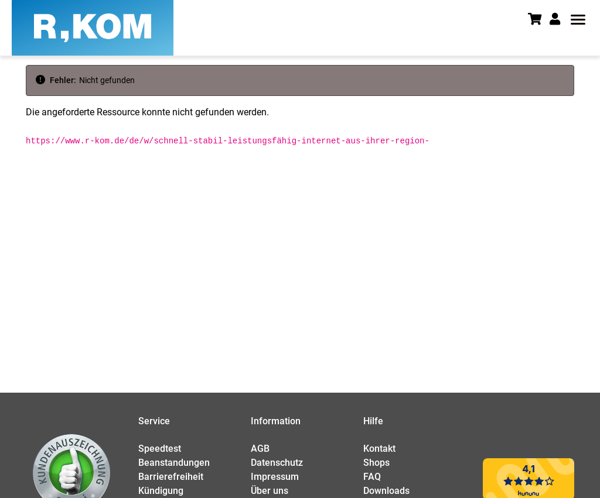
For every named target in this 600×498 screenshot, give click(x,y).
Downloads (386, 490)
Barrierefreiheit (170, 476)
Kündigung (160, 490)
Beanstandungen (174, 462)
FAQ (372, 476)
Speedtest (159, 448)
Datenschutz (277, 462)
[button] (559, 19)
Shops (376, 462)
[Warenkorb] (539, 20)
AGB (260, 448)
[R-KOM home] (92, 28)
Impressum (275, 476)
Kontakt (379, 448)
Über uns (269, 490)
